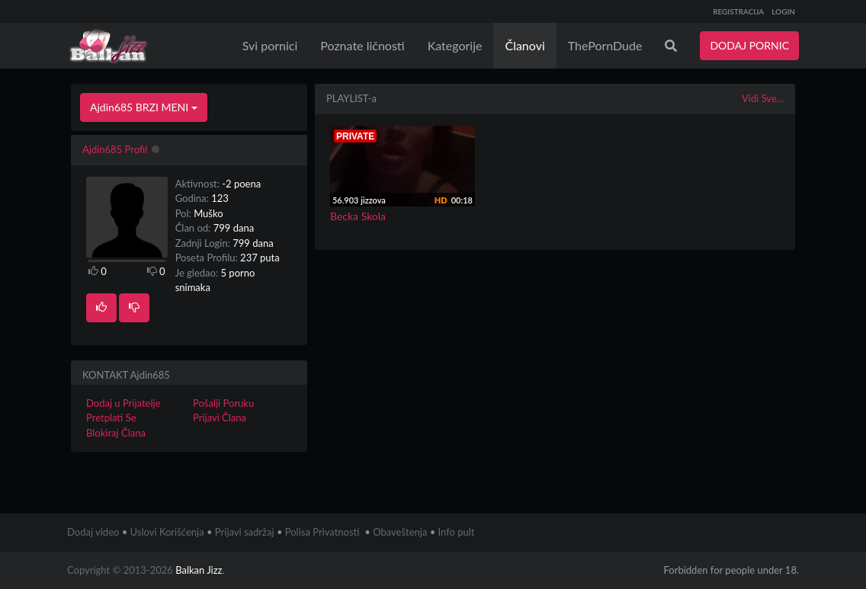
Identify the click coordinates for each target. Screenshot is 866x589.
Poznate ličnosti (362, 45)
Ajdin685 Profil (114, 149)
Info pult (456, 532)
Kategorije (455, 45)
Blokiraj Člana (116, 433)
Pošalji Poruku (223, 403)
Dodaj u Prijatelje (123, 403)
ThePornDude (605, 45)
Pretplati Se (111, 417)
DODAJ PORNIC (749, 45)
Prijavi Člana (219, 417)
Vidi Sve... (763, 98)
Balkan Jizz (198, 570)
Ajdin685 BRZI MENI (143, 107)
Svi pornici (270, 45)
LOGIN (783, 11)
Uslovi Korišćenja (167, 532)
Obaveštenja (400, 532)
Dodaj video (93, 532)
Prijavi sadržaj (244, 532)
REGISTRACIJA (738, 11)
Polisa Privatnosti (322, 532)
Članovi (524, 45)
